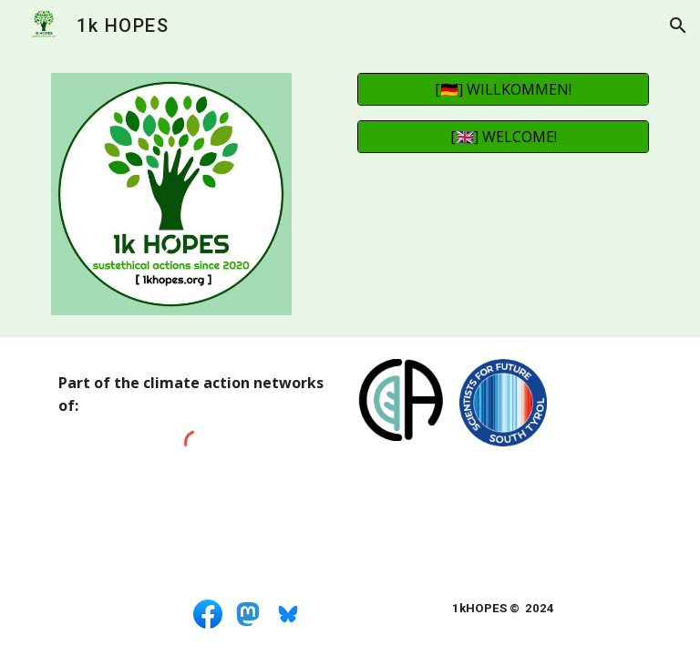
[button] (678, 25)
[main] (196, 394)
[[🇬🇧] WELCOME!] (502, 136)
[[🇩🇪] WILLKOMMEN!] (502, 89)
